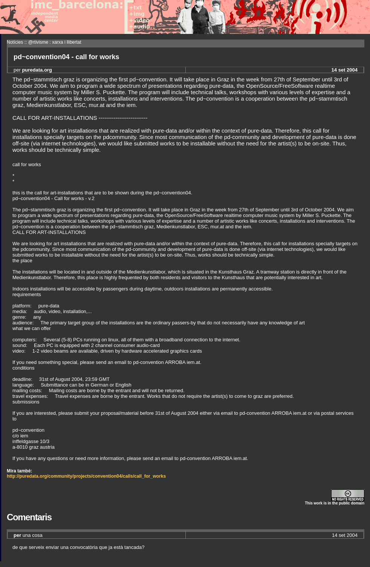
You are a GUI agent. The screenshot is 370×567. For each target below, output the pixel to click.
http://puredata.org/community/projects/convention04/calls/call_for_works (86, 476)
